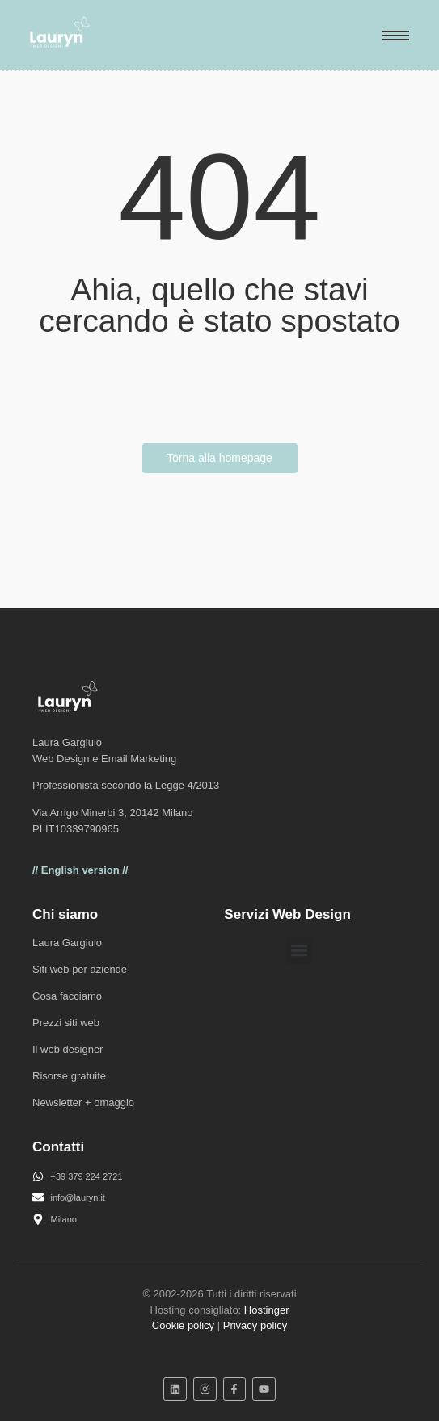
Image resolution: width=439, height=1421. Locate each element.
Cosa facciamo (67, 996)
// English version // (80, 870)
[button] (299, 950)
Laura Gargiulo (67, 943)
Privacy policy (255, 1325)
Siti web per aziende (79, 969)
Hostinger (266, 1310)
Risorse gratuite (69, 1076)
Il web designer (67, 1049)
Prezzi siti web (65, 1022)
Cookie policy (183, 1325)
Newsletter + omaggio (83, 1102)
